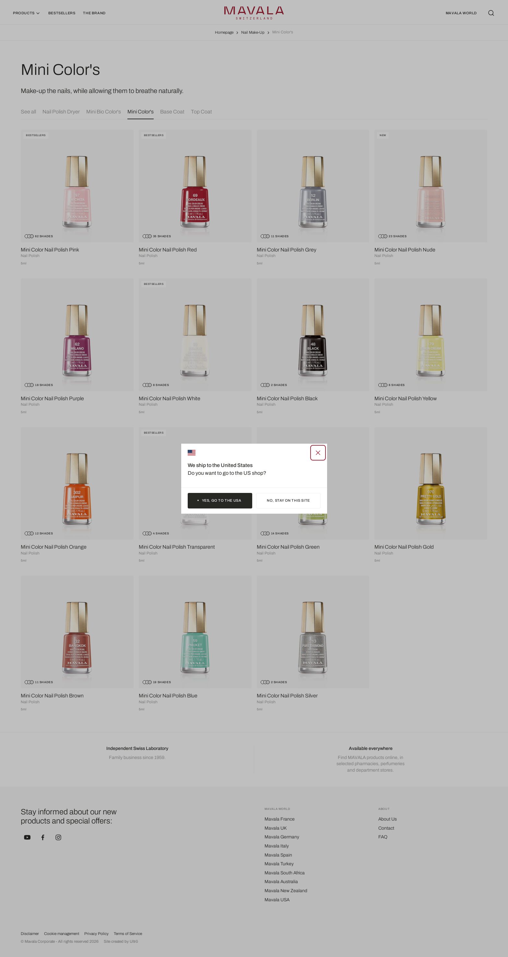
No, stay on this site (288, 500)
